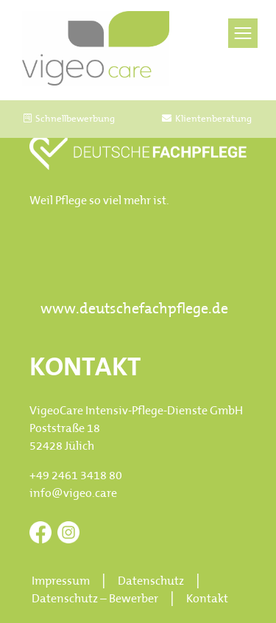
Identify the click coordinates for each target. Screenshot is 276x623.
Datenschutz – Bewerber (95, 599)
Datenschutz (151, 582)
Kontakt (207, 599)
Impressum (61, 582)
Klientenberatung (207, 119)
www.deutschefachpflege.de (134, 309)
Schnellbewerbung (69, 119)
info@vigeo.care (73, 494)
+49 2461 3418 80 (75, 476)
